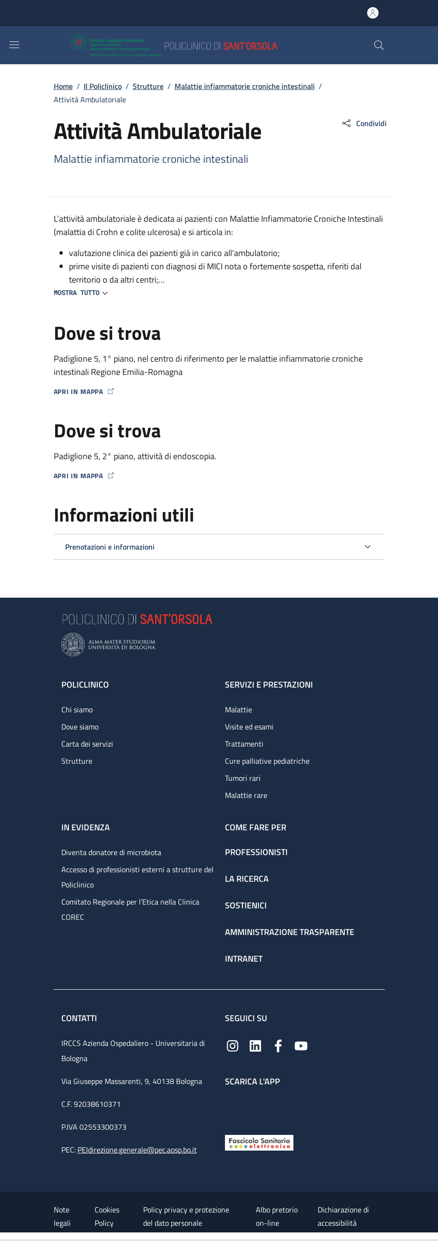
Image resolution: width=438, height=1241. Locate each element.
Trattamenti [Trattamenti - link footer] (244, 743)
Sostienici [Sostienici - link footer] (246, 905)
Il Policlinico (103, 86)
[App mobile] (232, 1108)
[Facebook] (278, 1045)
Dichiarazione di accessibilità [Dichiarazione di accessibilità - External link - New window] (343, 1216)
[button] (379, 45)
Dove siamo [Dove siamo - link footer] (79, 726)
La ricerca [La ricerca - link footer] (247, 878)
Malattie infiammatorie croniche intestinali (245, 86)
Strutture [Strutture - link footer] (76, 761)
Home (63, 86)
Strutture (148, 86)
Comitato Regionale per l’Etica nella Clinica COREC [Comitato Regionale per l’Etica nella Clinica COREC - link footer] (130, 909)
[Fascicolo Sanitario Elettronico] (259, 1141)
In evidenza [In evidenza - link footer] (85, 827)
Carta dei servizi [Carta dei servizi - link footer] (87, 743)
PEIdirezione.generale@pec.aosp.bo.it (137, 1149)
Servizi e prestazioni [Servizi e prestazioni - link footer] (269, 684)
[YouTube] (301, 1045)
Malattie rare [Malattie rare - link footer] (246, 795)
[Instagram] (232, 1045)
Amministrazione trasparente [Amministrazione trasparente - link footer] (289, 932)
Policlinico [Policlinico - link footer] (85, 684)
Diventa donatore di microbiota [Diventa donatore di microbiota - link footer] (111, 852)
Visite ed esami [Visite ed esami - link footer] (249, 726)
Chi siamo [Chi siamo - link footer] (77, 709)
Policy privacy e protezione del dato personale (186, 1216)
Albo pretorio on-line (277, 1216)
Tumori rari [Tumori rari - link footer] (243, 778)
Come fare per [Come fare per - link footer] (255, 827)
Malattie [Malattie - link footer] (238, 709)
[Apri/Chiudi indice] (5, 1236)
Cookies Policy (107, 1216)
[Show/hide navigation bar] (14, 45)
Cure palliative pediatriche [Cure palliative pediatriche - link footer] (267, 761)
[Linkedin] (255, 1045)
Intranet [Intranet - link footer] (244, 958)
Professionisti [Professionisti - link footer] (256, 852)
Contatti (80, 1018)
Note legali (62, 1216)
